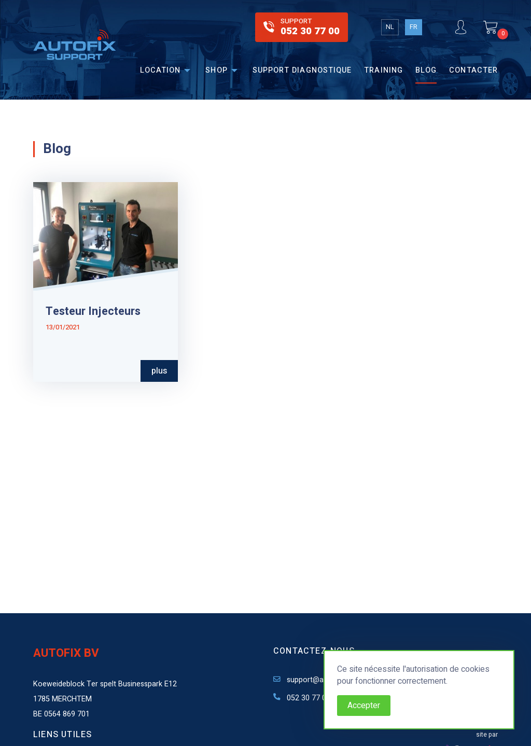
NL (390, 27)
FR (413, 27)
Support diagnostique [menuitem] (302, 70)
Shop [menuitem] (216, 70)
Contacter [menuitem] (473, 70)
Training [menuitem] (383, 70)
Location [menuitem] (160, 70)
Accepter (363, 705)
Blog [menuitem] (426, 70)
